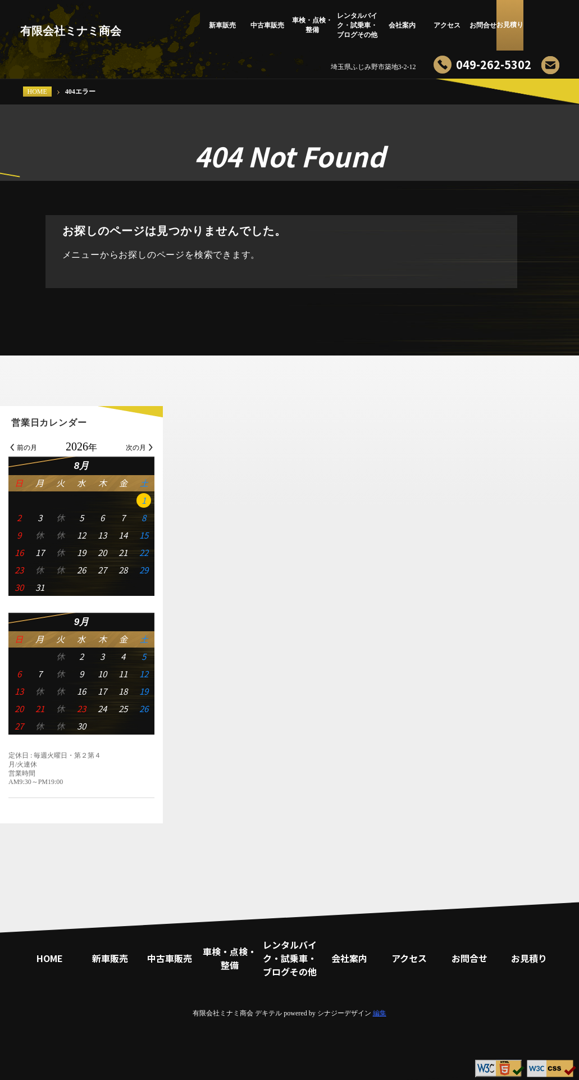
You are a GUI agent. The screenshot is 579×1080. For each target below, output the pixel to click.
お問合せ (491, 25)
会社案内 (402, 25)
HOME (37, 91)
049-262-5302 (493, 64)
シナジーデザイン (344, 1013)
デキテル (268, 1013)
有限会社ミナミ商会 (70, 31)
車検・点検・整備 (312, 25)
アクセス (447, 25)
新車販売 (222, 25)
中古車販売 (267, 25)
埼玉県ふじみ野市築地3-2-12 (373, 67)
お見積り (536, 25)
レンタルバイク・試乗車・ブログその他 (357, 25)
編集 (379, 1013)
